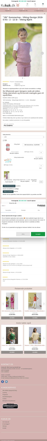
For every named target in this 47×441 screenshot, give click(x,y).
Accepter (38, 234)
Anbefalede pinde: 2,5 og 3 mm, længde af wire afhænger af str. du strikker (21, 105)
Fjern (40, 168)
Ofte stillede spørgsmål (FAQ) (10, 390)
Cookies (5, 398)
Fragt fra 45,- (8, 10)
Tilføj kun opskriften (8, 191)
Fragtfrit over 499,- (23, 10)
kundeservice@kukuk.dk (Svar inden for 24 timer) (17, 378)
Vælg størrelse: (7, 134)
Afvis (23, 234)
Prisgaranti (5, 394)
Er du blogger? (6, 424)
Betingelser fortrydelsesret (9, 400)
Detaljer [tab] (23, 210)
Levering (5, 392)
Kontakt (4, 428)
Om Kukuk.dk (6, 422)
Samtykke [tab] (8, 210)
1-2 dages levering (38, 10)
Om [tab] (39, 210)
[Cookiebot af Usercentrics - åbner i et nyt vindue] (38, 206)
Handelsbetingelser (7, 396)
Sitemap (5, 426)
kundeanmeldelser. (19, 81)
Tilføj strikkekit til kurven (9, 186)
